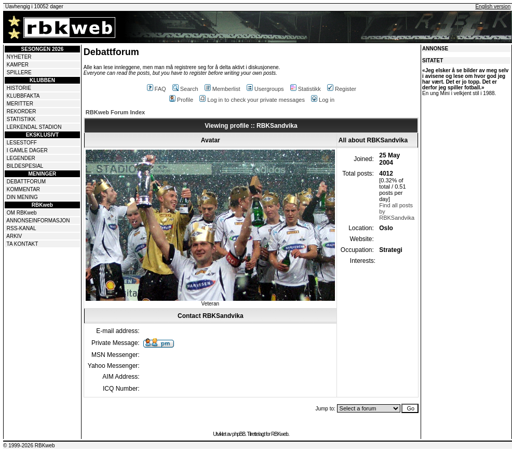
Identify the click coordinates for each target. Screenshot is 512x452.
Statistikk (305, 89)
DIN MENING (22, 197)
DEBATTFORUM (26, 181)
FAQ (156, 89)
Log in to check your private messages (252, 100)
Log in (322, 100)
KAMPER (18, 65)
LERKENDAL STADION (34, 127)
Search (185, 89)
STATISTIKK (21, 119)
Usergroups (265, 89)
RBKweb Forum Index (115, 112)
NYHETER (19, 57)
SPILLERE (19, 72)
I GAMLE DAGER (27, 150)
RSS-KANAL (21, 228)
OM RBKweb (22, 213)
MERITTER (20, 104)
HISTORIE (19, 88)
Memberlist (222, 89)
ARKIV (14, 236)
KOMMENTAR (23, 189)
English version (492, 6)
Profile (181, 100)
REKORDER (21, 111)
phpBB (238, 434)
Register (341, 89)
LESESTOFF (22, 142)
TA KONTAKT (22, 244)
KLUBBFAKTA (23, 96)
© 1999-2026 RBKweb (29, 445)
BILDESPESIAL (25, 166)
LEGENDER (21, 158)
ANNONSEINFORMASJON (38, 220)
